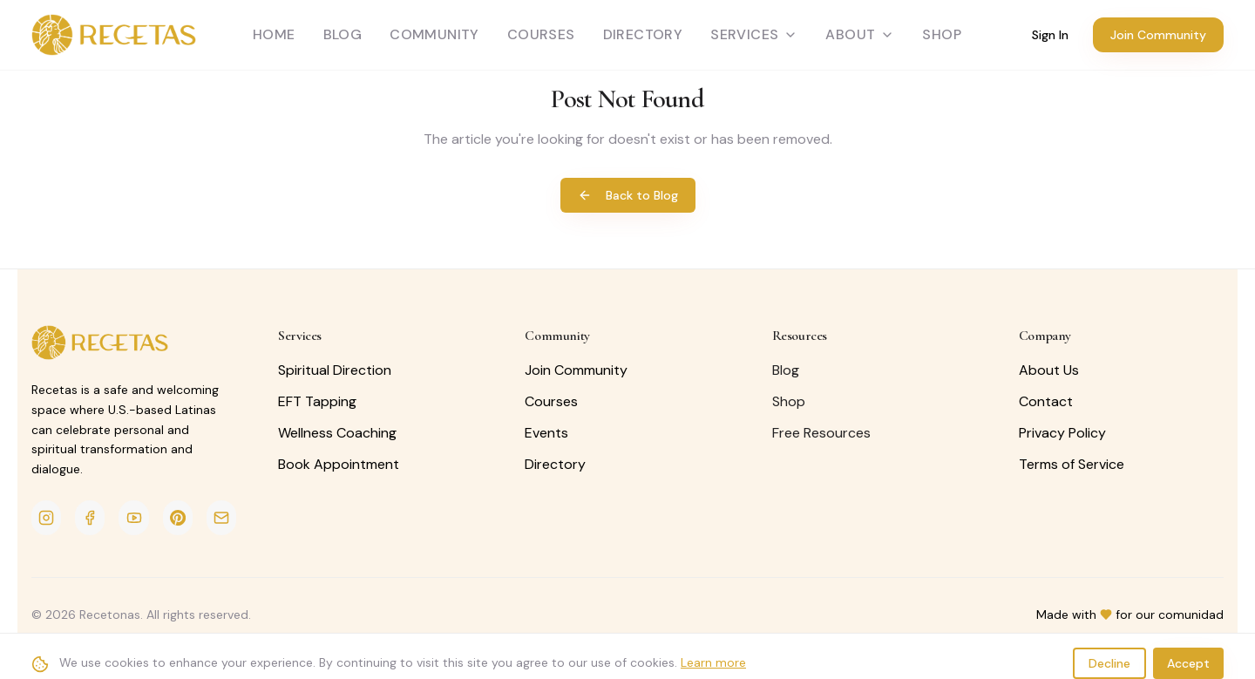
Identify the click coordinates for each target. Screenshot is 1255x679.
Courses (541, 34)
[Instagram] (46, 517)
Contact (1046, 401)
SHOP (941, 34)
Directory (643, 34)
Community (434, 34)
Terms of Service (1071, 464)
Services (753, 34)
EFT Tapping (317, 401)
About (859, 34)
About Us (1049, 370)
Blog (343, 34)
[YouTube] (133, 517)
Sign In (1050, 35)
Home (274, 34)
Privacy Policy (1062, 433)
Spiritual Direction (334, 370)
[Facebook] (90, 517)
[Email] (221, 517)
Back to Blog (628, 195)
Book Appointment (338, 464)
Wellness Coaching (337, 433)
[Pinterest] (178, 517)
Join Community (1158, 35)
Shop (788, 401)
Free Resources (821, 433)
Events (546, 433)
